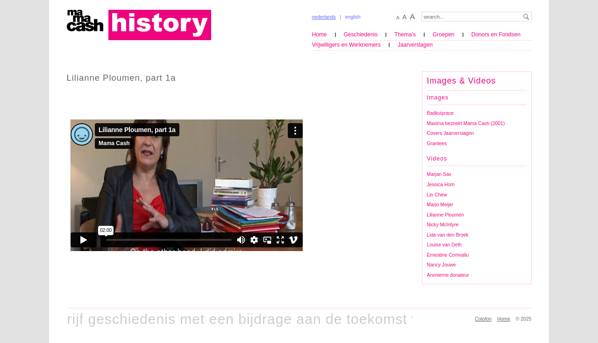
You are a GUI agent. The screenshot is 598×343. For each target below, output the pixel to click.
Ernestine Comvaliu (448, 255)
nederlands (324, 17)
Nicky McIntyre (443, 224)
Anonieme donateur (448, 275)
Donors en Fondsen (495, 34)
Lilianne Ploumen (445, 214)
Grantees (437, 143)
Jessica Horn (441, 184)
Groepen (444, 34)
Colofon (483, 319)
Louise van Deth (444, 244)
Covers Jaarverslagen (450, 133)
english (353, 17)
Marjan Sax (439, 174)
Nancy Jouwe (441, 264)
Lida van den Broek (448, 235)
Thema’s (405, 34)
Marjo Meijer (440, 204)
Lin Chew (437, 194)
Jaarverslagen (415, 45)
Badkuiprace (440, 113)
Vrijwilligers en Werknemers (346, 45)
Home (319, 34)
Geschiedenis (361, 34)
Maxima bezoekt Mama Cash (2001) (466, 123)
